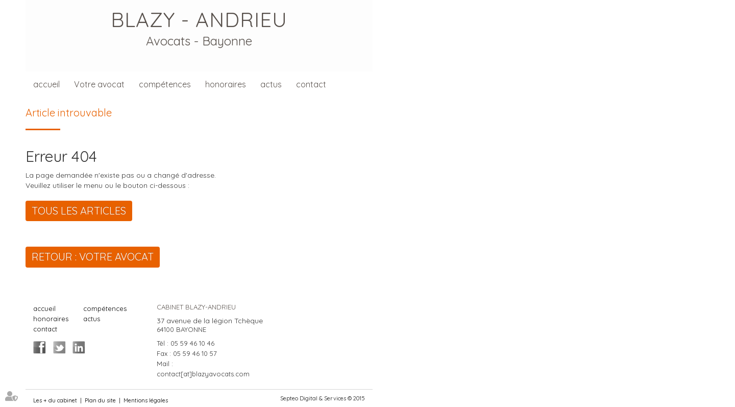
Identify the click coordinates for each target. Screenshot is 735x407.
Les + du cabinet (55, 400)
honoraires (225, 84)
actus (271, 84)
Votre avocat (99, 84)
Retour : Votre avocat (93, 256)
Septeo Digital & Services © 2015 (322, 398)
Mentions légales (146, 400)
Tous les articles (79, 210)
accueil (46, 84)
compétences (165, 84)
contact (311, 84)
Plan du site (100, 400)
